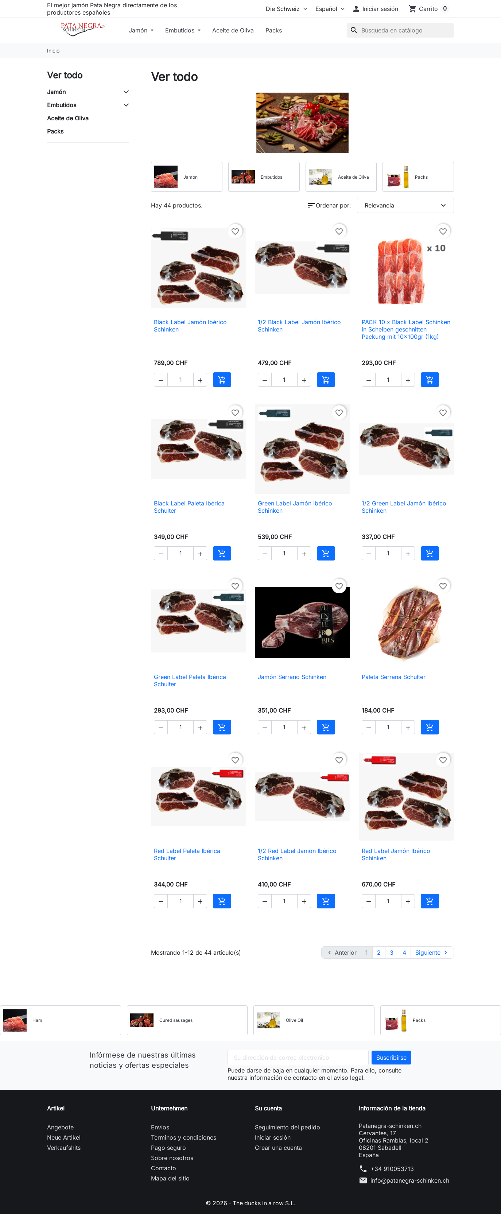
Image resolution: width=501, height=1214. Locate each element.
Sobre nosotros (172, 1157)
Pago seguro (168, 1147)
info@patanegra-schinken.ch (409, 1180)
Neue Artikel (64, 1137)
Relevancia (406, 205)
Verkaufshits (64, 1147)
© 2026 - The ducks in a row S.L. (250, 1203)
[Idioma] (328, 8)
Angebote (60, 1127)
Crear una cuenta (278, 1147)
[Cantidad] (180, 380)
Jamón (139, 30)
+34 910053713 (392, 1168)
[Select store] (284, 8)
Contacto (163, 1168)
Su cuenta (268, 1108)
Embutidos (180, 30)
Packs (273, 30)
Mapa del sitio (170, 1178)
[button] (375, 8)
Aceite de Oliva (233, 30)
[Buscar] (400, 30)
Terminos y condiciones (183, 1137)
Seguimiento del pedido (287, 1127)
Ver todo (64, 75)
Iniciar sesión (273, 1137)
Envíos (160, 1127)
